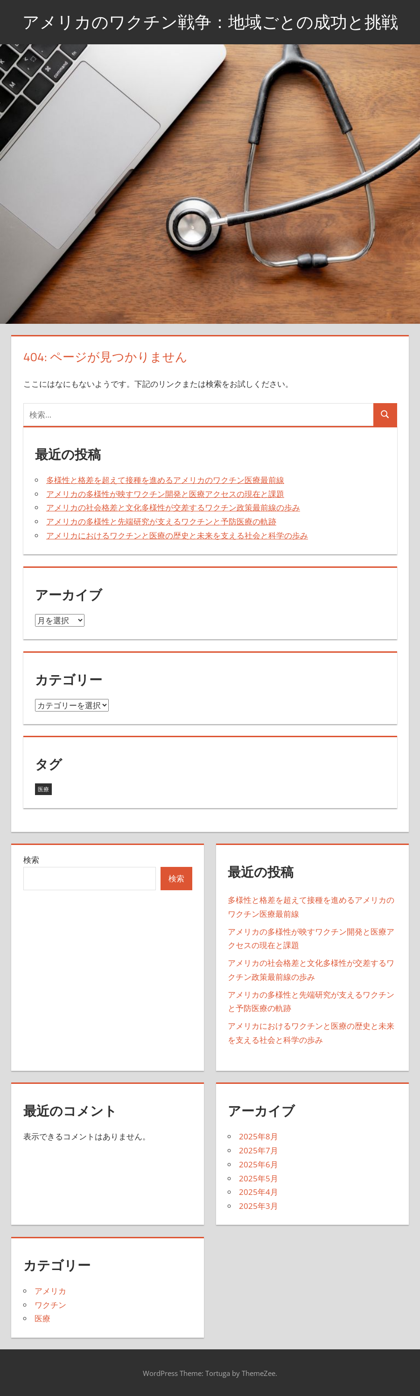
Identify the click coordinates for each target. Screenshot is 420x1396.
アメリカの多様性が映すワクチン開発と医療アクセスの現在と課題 (165, 494)
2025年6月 (258, 1164)
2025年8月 (258, 1136)
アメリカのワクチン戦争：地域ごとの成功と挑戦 (210, 22)
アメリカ (50, 1290)
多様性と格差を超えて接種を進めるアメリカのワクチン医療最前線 (165, 480)
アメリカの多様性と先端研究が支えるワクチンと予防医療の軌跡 (161, 521)
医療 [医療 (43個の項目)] (43, 789)
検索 (31, 859)
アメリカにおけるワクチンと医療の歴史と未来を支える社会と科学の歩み (177, 535)
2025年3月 (258, 1206)
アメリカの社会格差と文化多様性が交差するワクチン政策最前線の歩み (173, 507)
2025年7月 (258, 1150)
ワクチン (50, 1304)
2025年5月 (258, 1178)
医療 (42, 1318)
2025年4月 (258, 1192)
